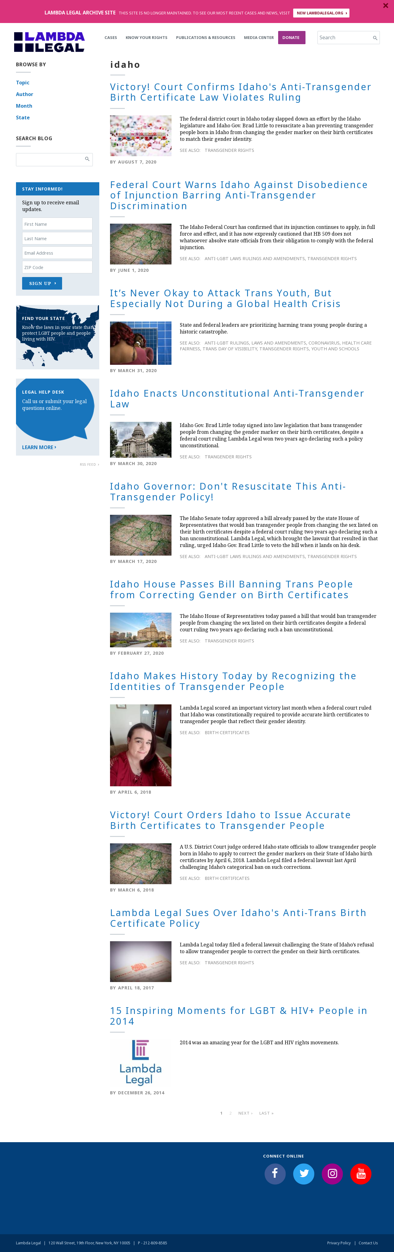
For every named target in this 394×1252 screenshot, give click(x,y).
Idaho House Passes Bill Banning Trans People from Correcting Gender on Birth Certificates (231, 589)
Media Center (259, 37)
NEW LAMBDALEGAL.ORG (320, 13)
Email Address (38, 253)
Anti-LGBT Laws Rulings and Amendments (255, 258)
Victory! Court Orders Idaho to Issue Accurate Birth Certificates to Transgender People (230, 820)
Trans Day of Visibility (230, 349)
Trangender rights (228, 457)
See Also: (190, 150)
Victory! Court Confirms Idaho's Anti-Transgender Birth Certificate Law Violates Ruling (241, 92)
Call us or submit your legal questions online (54, 404)
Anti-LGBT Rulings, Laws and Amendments (255, 343)
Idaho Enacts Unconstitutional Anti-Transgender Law (237, 398)
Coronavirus (324, 343)
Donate (290, 37)
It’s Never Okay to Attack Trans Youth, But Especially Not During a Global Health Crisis (225, 298)
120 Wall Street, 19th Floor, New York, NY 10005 (89, 1243)
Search (327, 37)
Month (24, 105)
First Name (35, 224)
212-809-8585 (155, 1243)
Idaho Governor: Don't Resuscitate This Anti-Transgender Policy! (228, 491)
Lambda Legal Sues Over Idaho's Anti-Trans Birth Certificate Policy (238, 918)
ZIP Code (33, 267)
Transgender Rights (229, 150)
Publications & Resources (205, 37)
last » (266, 1113)
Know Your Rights (146, 37)
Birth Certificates (227, 732)
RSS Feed (88, 464)
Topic (23, 82)
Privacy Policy (339, 1243)
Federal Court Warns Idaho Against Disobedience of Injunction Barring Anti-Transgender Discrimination (239, 195)
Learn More (37, 447)
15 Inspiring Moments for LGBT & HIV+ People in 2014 (239, 1015)
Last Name (35, 238)
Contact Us (368, 1243)
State (23, 117)
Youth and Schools (335, 349)
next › (245, 1113)
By (113, 162)
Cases (110, 37)
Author (24, 94)
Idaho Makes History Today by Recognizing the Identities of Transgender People (233, 681)
